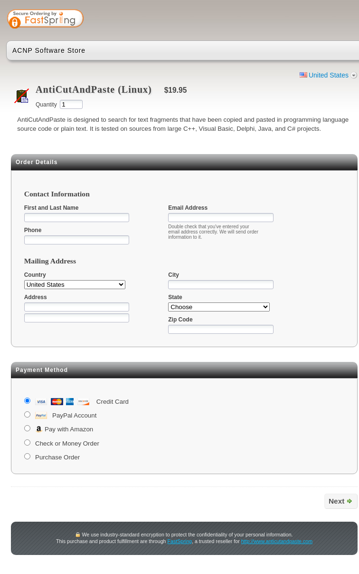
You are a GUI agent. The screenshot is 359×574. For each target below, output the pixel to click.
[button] (321, 20)
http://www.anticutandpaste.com (276, 541)
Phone (33, 230)
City (173, 275)
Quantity (46, 104)
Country (35, 275)
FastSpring (179, 541)
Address (35, 297)
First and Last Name (51, 207)
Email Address (188, 207)
